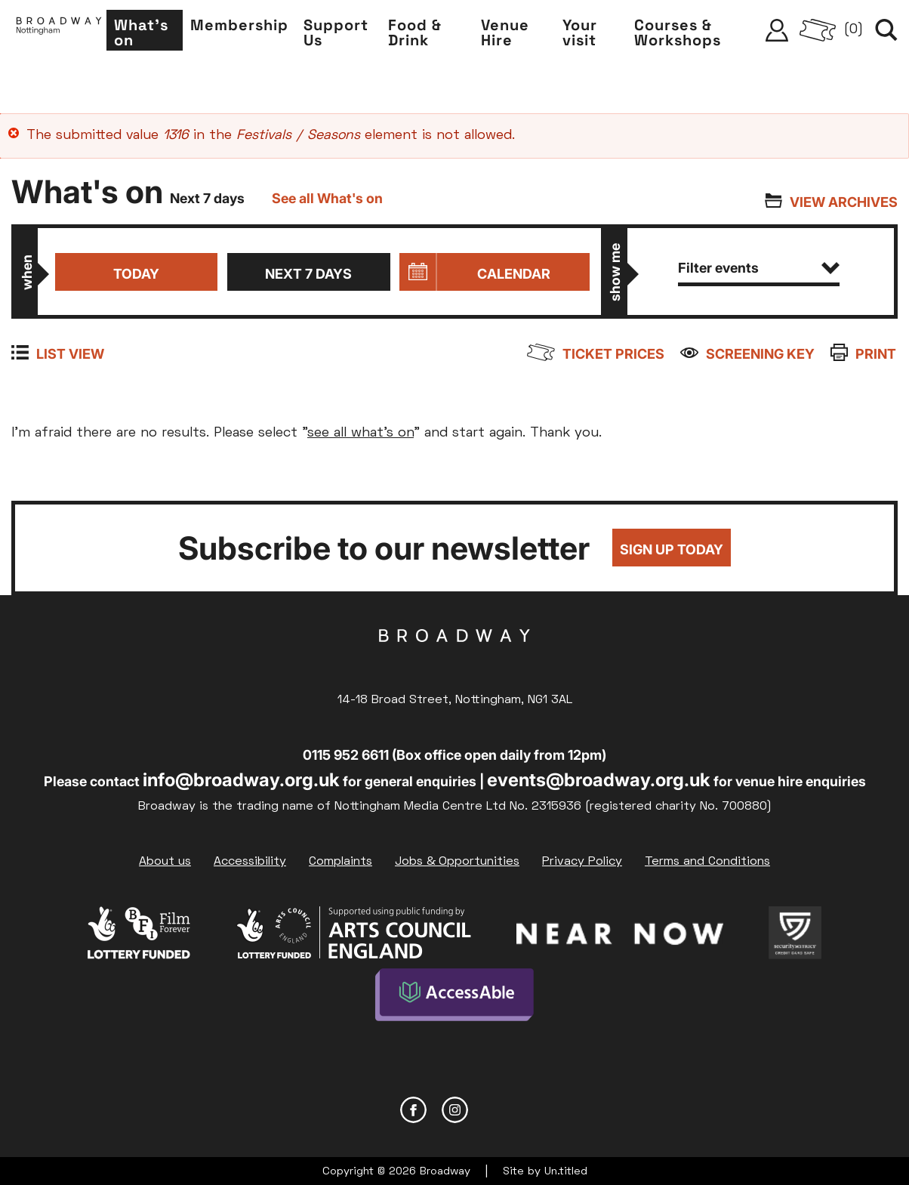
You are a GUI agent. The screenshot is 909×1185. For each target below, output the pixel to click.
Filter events (759, 268)
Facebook (413, 1107)
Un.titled (565, 1169)
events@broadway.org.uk (598, 780)
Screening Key (761, 354)
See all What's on (327, 198)
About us (165, 861)
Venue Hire (516, 34)
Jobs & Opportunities (457, 861)
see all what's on (360, 433)
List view (70, 354)
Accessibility (250, 861)
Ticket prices (616, 354)
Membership (255, 27)
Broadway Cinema (454, 659)
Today (135, 274)
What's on (159, 34)
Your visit (588, 34)
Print (877, 354)
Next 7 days (308, 274)
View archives (844, 202)
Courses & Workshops (684, 34)
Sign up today (671, 550)
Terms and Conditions (707, 861)
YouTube (496, 1107)
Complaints (340, 861)
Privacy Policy (582, 861)
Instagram (455, 1107)
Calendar (513, 274)
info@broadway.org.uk (241, 780)
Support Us (351, 34)
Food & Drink (428, 34)
